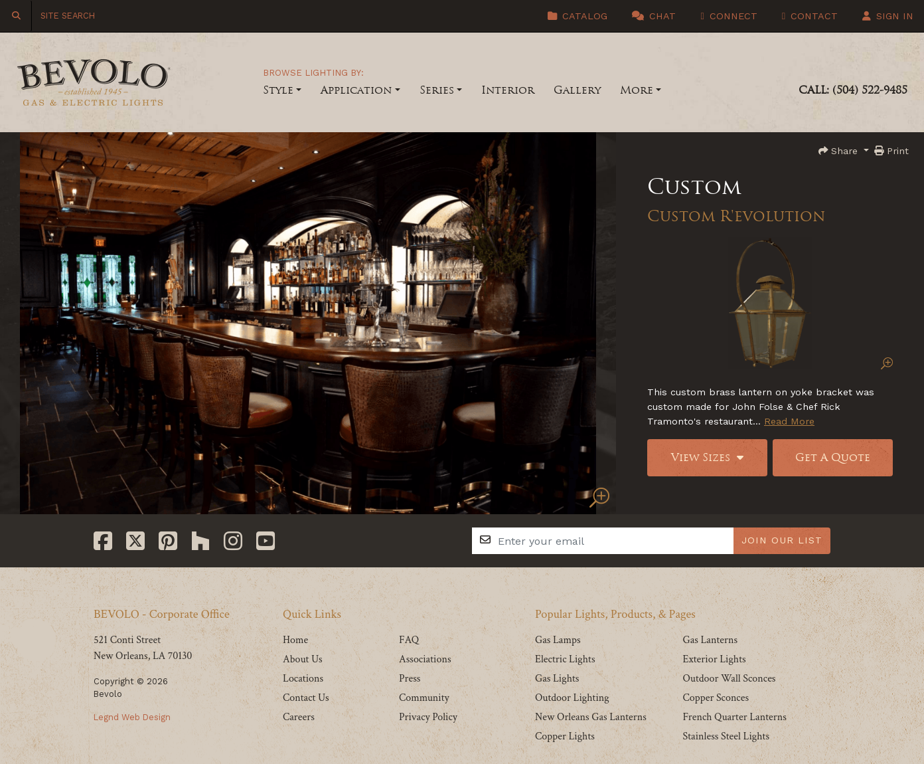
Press (409, 679)
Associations (425, 659)
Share (839, 150)
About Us (303, 659)
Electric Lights (565, 659)
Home (295, 640)
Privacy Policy (428, 717)
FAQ (409, 640)
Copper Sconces (715, 698)
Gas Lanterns (709, 640)
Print (891, 150)
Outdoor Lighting (572, 698)
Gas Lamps (558, 640)
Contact (810, 16)
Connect (728, 16)
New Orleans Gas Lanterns (591, 717)
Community (424, 698)
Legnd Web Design (132, 717)
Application (356, 90)
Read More (789, 421)
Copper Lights (565, 736)
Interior (507, 90)
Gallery (577, 90)
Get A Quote (832, 457)
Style (278, 90)
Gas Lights (557, 679)
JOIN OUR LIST (781, 540)
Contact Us (306, 698)
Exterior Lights (713, 659)
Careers (299, 717)
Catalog (577, 16)
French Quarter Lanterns (734, 717)
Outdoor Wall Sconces (728, 679)
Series (437, 90)
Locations (303, 679)
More (636, 90)
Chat (654, 16)
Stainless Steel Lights (725, 736)
